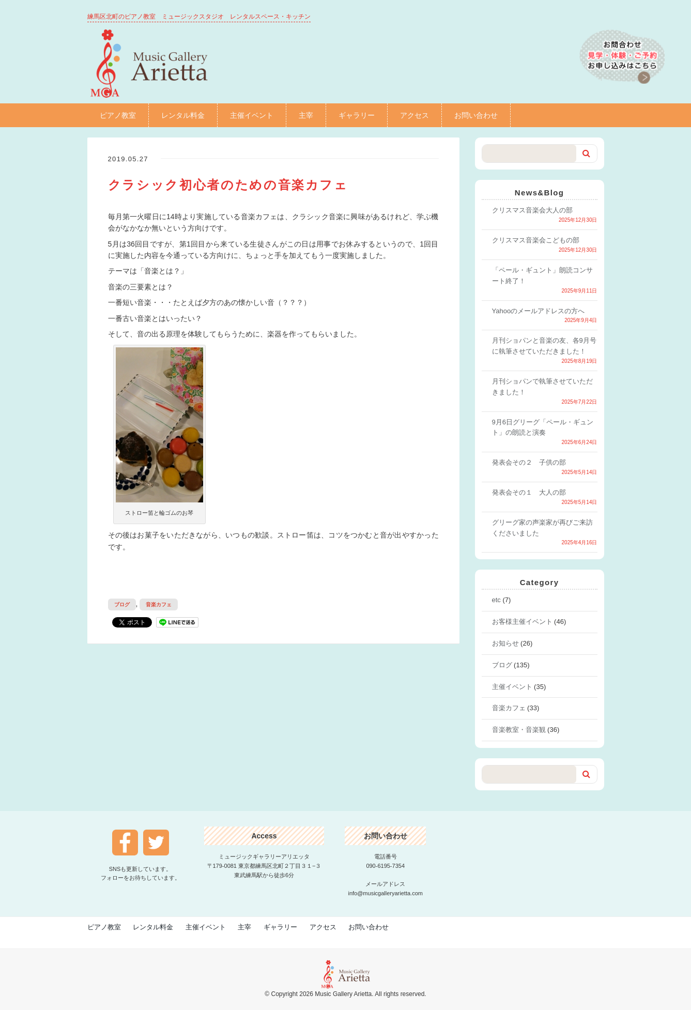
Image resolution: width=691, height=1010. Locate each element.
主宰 (306, 115)
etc (496, 600)
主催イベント (251, 115)
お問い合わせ (476, 115)
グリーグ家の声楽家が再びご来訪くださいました (542, 527)
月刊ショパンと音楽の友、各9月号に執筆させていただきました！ (544, 345)
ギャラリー (357, 115)
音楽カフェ (159, 604)
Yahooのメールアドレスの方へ (538, 311)
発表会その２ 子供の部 (529, 462)
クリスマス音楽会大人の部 (532, 210)
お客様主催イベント (522, 621)
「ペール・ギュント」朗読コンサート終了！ (542, 275)
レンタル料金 (183, 115)
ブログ (122, 604)
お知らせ (505, 643)
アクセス (414, 115)
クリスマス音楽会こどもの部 (535, 240)
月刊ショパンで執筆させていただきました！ (542, 386)
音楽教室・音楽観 (519, 729)
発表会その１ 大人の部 (529, 492)
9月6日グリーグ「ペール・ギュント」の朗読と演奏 (542, 427)
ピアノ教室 (118, 115)
